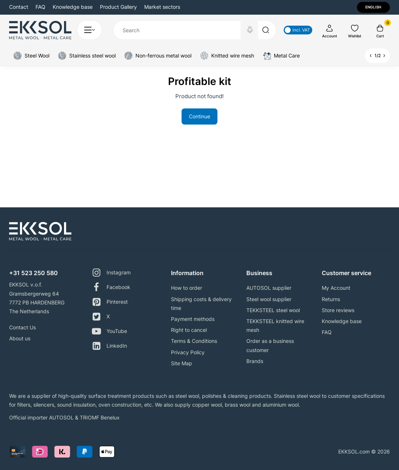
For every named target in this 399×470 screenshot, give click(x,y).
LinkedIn (109, 346)
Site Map (181, 363)
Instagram (111, 272)
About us (19, 338)
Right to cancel (189, 330)
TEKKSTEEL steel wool (273, 310)
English (373, 7)
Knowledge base (73, 7)
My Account (336, 288)
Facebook (111, 287)
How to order (186, 288)
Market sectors (162, 7)
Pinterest (110, 302)
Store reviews (338, 310)
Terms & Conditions (194, 341)
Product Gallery (118, 7)
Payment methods (193, 319)
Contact (18, 7)
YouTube (109, 331)
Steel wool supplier (268, 299)
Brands (254, 361)
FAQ (40, 7)
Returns (331, 299)
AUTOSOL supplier (268, 288)
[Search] (250, 30)
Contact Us (22, 327)
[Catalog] (89, 30)
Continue (199, 116)
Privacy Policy (188, 352)
